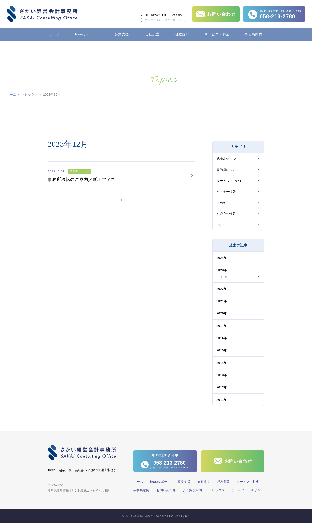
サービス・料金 (217, 34)
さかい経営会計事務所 (42, 14)
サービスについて (229, 180)
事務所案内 (253, 34)
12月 (224, 277)
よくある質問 (192, 490)
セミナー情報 (226, 191)
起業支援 (121, 34)
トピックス (30, 94)
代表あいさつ (226, 158)
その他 (221, 202)
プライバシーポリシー (248, 490)
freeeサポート (86, 34)
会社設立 (152, 34)
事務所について (228, 169)
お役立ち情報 (226, 214)
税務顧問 (182, 34)
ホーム (54, 34)
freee (220, 225)
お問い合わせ (166, 490)
